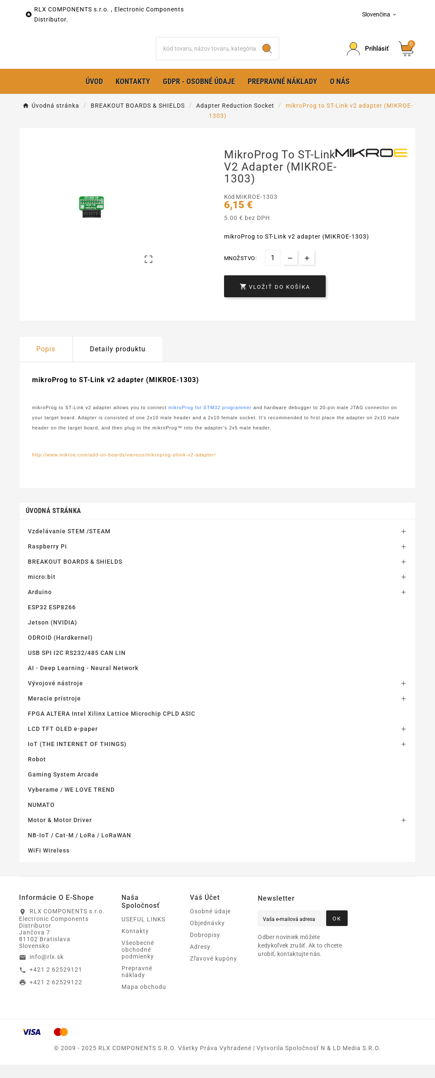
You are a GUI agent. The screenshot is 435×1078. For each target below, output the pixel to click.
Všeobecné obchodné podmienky (138, 963)
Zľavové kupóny (213, 972)
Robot (37, 772)
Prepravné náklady (137, 985)
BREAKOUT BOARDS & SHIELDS (75, 575)
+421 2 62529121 (56, 983)
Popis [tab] (45, 362)
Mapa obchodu (144, 1000)
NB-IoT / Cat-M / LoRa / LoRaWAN (79, 848)
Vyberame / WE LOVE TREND (71, 803)
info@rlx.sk (47, 970)
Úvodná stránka (53, 524)
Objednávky (207, 936)
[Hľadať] (206, 55)
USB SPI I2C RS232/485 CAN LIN (77, 666)
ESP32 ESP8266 (52, 620)
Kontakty (135, 944)
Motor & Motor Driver (60, 833)
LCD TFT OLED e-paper (63, 742)
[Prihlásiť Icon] (368, 55)
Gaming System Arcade (63, 788)
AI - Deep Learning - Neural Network (83, 681)
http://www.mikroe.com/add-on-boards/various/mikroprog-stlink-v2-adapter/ (124, 467)
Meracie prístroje (54, 712)
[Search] (267, 55)
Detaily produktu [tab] (118, 362)
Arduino (40, 605)
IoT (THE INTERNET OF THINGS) (77, 757)
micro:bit (42, 590)
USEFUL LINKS (143, 932)
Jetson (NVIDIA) (52, 636)
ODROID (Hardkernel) (60, 651)
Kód (230, 210)
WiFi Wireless (49, 864)
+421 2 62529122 (56, 995)
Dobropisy (205, 948)
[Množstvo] (273, 271)
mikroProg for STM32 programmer (210, 421)
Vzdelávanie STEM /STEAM (69, 544)
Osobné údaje (210, 924)
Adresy (200, 960)
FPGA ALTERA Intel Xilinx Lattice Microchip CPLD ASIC (111, 727)
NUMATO (41, 818)
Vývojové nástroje (55, 696)
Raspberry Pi (47, 560)
